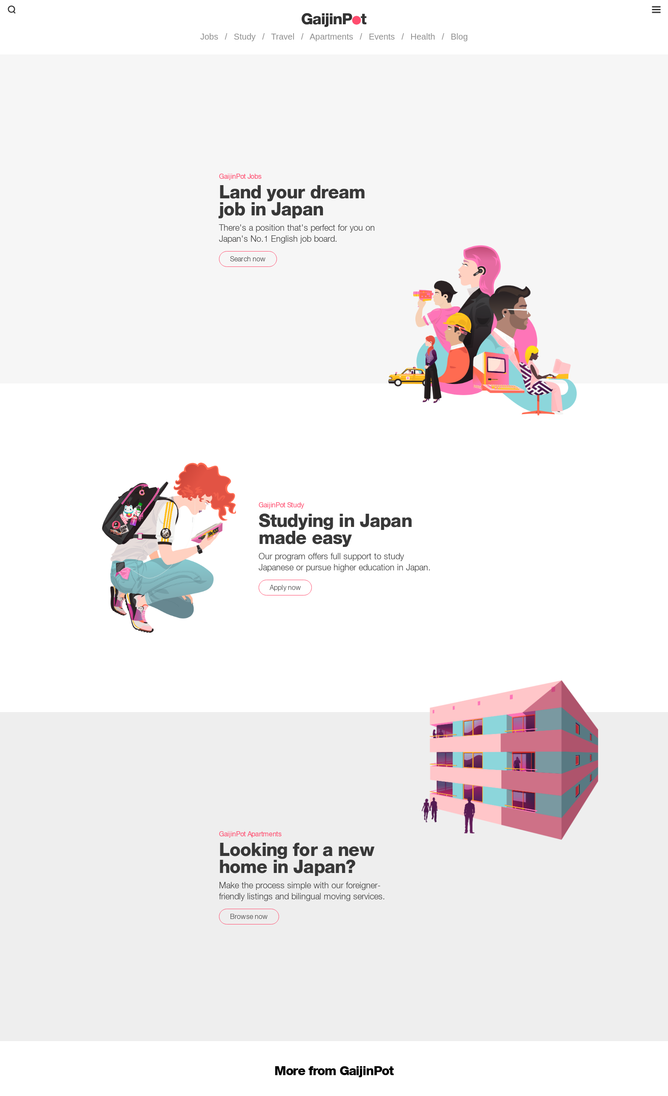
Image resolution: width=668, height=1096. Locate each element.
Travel (283, 36)
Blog (458, 36)
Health (423, 36)
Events (381, 36)
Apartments (331, 36)
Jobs (210, 36)
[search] (11, 9)
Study (244, 36)
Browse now (249, 916)
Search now (248, 259)
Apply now (285, 587)
